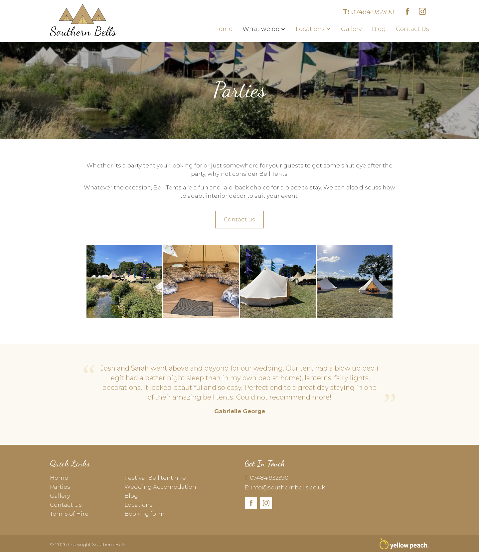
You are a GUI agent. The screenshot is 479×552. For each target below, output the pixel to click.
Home (223, 29)
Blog (379, 29)
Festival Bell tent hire (155, 477)
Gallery (351, 29)
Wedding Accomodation (160, 486)
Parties (60, 486)
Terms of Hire (69, 513)
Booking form (144, 513)
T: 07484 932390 (266, 477)
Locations (310, 29)
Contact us (239, 219)
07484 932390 (368, 12)
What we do (260, 29)
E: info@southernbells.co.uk (284, 487)
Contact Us (412, 29)
